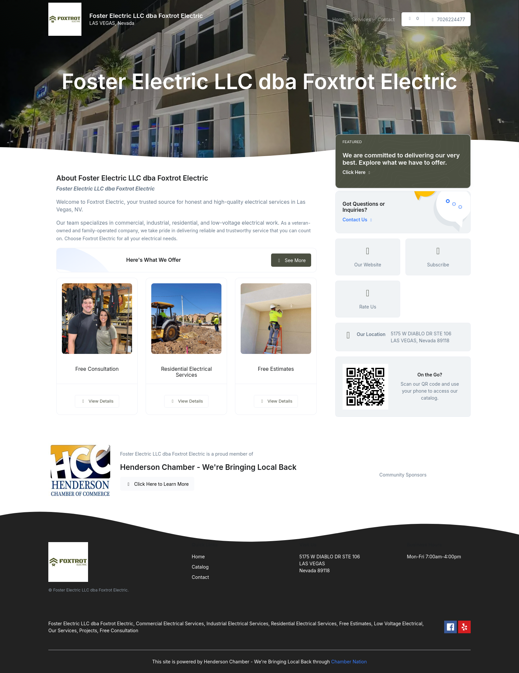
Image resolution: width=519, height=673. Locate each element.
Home (338, 19)
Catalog (200, 567)
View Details (97, 401)
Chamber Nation (349, 661)
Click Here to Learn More (157, 484)
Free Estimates (276, 369)
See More (291, 260)
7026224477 (447, 19)
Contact (386, 19)
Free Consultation (97, 369)
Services (361, 19)
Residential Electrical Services (186, 372)
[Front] (66, 19)
